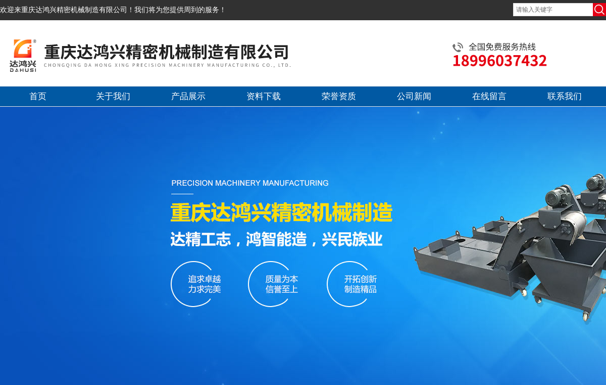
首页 (37, 96)
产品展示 (188, 96)
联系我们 (564, 96)
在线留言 (489, 96)
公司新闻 (414, 96)
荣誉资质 (339, 96)
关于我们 (113, 96)
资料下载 (263, 96)
